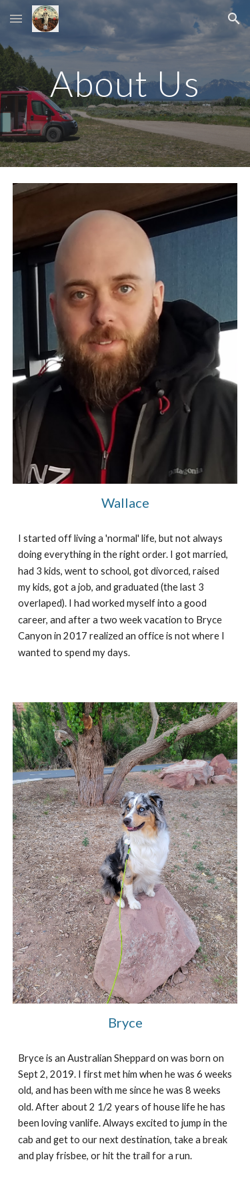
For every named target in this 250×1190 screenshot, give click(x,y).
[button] (16, 18)
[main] (125, 83)
